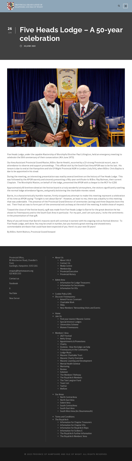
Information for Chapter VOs (73, 425)
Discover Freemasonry (65, 296)
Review (63, 369)
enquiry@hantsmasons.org (21, 270)
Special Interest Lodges (70, 321)
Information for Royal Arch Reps (74, 427)
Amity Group (65, 338)
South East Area (67, 408)
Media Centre (66, 265)
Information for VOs (69, 288)
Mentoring (64, 366)
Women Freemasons (69, 327)
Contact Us (65, 263)
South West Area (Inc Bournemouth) (76, 411)
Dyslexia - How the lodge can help (75, 347)
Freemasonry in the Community (74, 349)
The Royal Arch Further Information (76, 433)
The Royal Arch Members (71, 377)
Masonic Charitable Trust (71, 355)
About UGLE (65, 260)
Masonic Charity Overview (71, 358)
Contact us (14, 278)
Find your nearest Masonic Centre (75, 319)
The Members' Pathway (70, 374)
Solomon (64, 372)
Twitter (63, 386)
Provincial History (68, 274)
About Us (59, 257)
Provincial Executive (69, 271)
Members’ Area (61, 333)
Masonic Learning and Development (76, 360)
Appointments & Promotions (72, 341)
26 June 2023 (30, 46)
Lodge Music (65, 352)
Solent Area (65, 402)
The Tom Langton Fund (70, 380)
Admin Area (60, 279)
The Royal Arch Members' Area (73, 436)
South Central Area (68, 405)
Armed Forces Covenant (71, 299)
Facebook (13, 283)
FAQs (62, 305)
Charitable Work (67, 302)
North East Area (67, 400)
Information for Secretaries (72, 285)
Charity (63, 344)
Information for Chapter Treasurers (76, 422)
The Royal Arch (61, 419)
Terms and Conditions (65, 416)
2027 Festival (66, 335)
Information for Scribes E (71, 430)
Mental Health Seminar (70, 363)
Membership (65, 268)
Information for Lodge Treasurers (75, 282)
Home (57, 313)
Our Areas (59, 394)
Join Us (58, 316)
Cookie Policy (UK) (63, 293)
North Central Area (68, 397)
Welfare (63, 388)
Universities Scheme (69, 324)
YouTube (13, 293)
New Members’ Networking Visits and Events (80, 307)
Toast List (64, 383)
